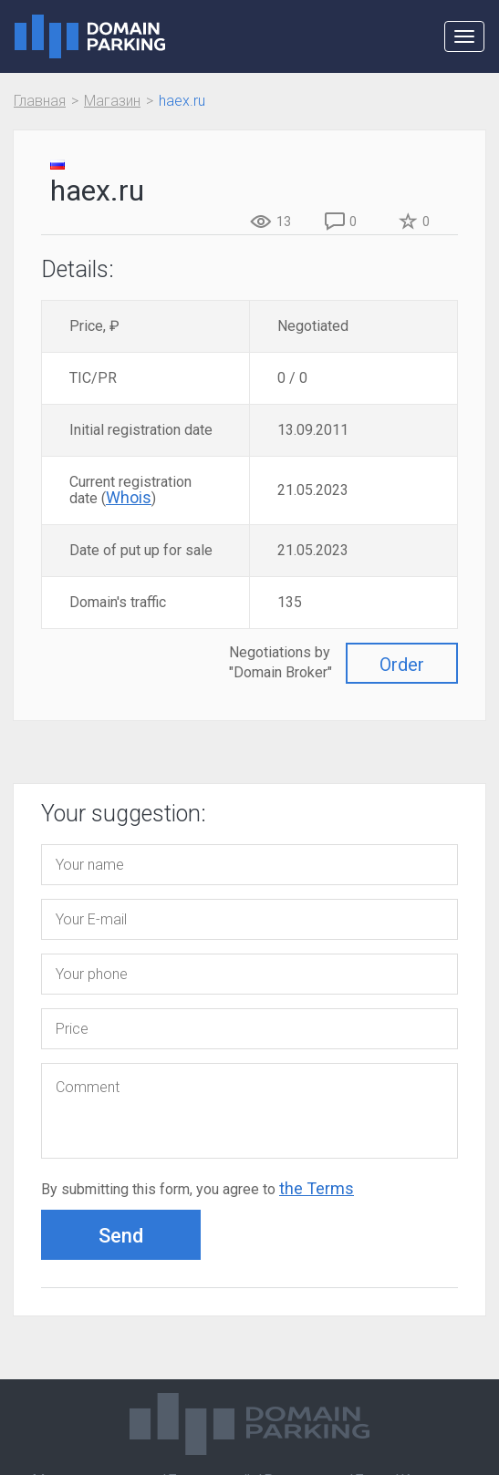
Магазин (112, 100)
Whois (128, 497)
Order (401, 665)
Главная (40, 100)
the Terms (316, 1188)
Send (121, 1235)
